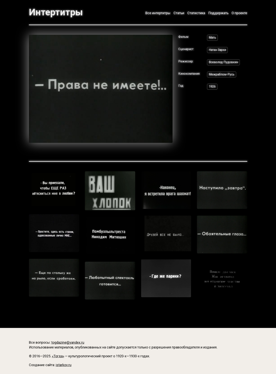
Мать (212, 37)
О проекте (239, 13)
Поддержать (218, 13)
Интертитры (56, 12)
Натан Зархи (217, 50)
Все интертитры (157, 13)
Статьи (179, 13)
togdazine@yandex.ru (67, 342)
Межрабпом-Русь (221, 74)
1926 (212, 86)
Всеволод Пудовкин (223, 62)
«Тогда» (58, 356)
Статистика (196, 13)
